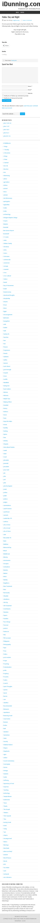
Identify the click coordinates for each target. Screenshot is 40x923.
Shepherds (6, 751)
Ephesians (6, 318)
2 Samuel (5, 162)
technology (6, 793)
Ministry (5, 557)
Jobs (4, 476)
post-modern (7, 657)
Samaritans (6, 735)
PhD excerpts (7, 638)
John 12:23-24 (7, 123)
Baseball (5, 227)
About (17, 12)
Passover (5, 625)
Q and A (5, 683)
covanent (5, 269)
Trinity (5, 829)
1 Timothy (6, 149)
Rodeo (5, 725)
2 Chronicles (6, 153)
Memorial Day (7, 547)
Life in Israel (6, 528)
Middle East (6, 554)
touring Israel (7, 822)
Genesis (5, 363)
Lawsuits (5, 515)
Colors (5, 253)
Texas (5, 803)
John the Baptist (7, 486)
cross (4, 272)
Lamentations (7, 505)
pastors (5, 628)
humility (5, 428)
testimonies (6, 799)
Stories (5, 767)
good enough (7, 369)
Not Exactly (6, 592)
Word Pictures (7, 858)
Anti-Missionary (7, 198)
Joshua (5, 492)
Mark (4, 541)
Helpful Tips (6, 398)
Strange (5, 770)
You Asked (6, 867)
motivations (6, 567)
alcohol (5, 188)
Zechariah (6, 874)
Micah (5, 550)
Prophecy (6, 673)
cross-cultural (7, 276)
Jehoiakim (6, 460)
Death (5, 288)
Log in (23, 921)
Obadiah (5, 596)
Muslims (5, 570)
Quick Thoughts (7, 686)
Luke (4, 534)
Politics (5, 654)
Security (5, 741)
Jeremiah (5, 463)
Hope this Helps (7, 421)
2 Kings (5, 156)
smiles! (5, 757)
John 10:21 (6, 129)
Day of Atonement (8, 285)
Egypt (5, 311)
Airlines (5, 185)
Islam (5, 453)
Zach (4, 871)
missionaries (6, 560)
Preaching (6, 664)
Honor (5, 415)
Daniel (5, 282)
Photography (7, 644)
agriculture (6, 182)
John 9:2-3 (6, 133)
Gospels (5, 373)
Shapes (5, 748)
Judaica (5, 499)
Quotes (5, 689)
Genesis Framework (30, 918)
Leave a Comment (27, 20)
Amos (5, 191)
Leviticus (5, 521)
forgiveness (6, 350)
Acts (4, 172)
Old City (5, 602)
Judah (5, 495)
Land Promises (7, 508)
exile (4, 324)
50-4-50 (5, 166)
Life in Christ (6, 525)
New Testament (7, 586)
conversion (6, 263)
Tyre (4, 832)
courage (5, 266)
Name (29, 86)
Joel (4, 479)
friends (5, 353)
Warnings (6, 845)
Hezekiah (5, 405)
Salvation (5, 732)
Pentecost (6, 631)
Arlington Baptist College (10, 217)
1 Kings (5, 146)
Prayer (5, 660)
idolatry (5, 440)
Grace (5, 376)
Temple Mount (7, 796)
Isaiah (5, 450)
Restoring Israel (7, 715)
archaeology (6, 214)
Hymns (5, 434)
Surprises (6, 786)
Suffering (6, 780)
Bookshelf (6, 233)
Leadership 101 (7, 518)
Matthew (5, 544)
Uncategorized (7, 838)
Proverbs (5, 677)
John (4, 482)
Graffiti (5, 379)
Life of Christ (7, 531)
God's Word (6, 366)
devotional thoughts (9, 295)
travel (5, 825)
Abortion (5, 169)
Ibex (4, 437)
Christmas (6, 246)
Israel (5, 457)
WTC (4, 864)
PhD (4, 634)
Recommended (7, 706)
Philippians (6, 641)
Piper (4, 647)
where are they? (7, 851)
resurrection (6, 719)
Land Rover (6, 512)
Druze (5, 305)
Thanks (5, 806)
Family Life (14, 60)
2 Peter (5, 159)
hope (4, 418)
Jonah (5, 489)
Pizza (4, 651)
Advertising (6, 175)
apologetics (6, 201)
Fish (4, 343)
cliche (5, 250)
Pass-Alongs (6, 622)
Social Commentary (8, 761)
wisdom (5, 854)
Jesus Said (6, 470)
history (5, 408)
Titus (4, 819)
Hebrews (5, 395)
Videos (5, 841)
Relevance (6, 709)
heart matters (7, 389)
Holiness (5, 411)
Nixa (4, 589)
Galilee (5, 360)
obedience (6, 599)
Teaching (5, 790)
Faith (4, 331)
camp (5, 240)
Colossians (6, 256)
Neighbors (6, 583)
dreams (5, 301)
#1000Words (7, 143)
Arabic (5, 208)
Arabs (5, 211)
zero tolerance (7, 877)
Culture (5, 279)
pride (4, 670)
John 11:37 (6, 126)
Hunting (5, 431)
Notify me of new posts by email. (13, 98)
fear (4, 340)
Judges (5, 502)
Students (5, 774)
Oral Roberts (7, 609)
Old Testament (7, 605)
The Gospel (6, 809)
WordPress (18, 921)
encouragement (7, 314)
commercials (7, 259)
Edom (5, 308)
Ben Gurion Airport (8, 230)
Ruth (4, 728)
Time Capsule (7, 816)
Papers (22, 12)
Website (30, 93)
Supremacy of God (8, 783)
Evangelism (6, 321)
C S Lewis (6, 237)
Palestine (5, 612)
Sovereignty (6, 764)
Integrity (5, 444)
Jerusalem (6, 466)
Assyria (5, 221)
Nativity (5, 580)
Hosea (5, 424)
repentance (6, 712)
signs (4, 754)
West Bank (6, 848)
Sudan (5, 777)
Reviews (5, 722)
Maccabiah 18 (7, 537)
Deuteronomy (7, 292)
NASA (5, 576)
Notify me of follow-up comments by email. (16, 96)
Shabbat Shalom (8, 744)
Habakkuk (6, 382)
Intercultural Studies (9, 447)
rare (4, 699)
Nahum (5, 573)
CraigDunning (15, 20)
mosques (6, 563)
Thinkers (5, 812)
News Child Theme (18, 918)
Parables (5, 618)
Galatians (6, 356)
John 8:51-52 (6, 136)
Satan (5, 738)
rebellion (5, 702)
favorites (5, 337)
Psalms (5, 680)
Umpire (5, 835)
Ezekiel (5, 327)
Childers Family (7, 243)
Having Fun (6, 385)
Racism (5, 696)
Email (29, 90)
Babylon (5, 224)
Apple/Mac (6, 204)
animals (5, 195)
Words (5, 861)
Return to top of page (21, 916)
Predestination (7, 667)
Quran (5, 693)
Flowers (5, 347)
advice (5, 179)
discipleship (6, 298)
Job (4, 473)
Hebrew (5, 392)
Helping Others (7, 402)
